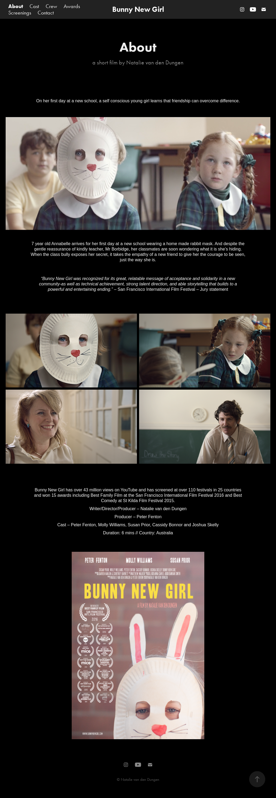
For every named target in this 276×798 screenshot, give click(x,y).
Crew (51, 6)
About (15, 6)
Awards (72, 6)
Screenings (19, 12)
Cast (34, 6)
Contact (46, 12)
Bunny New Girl (138, 9)
